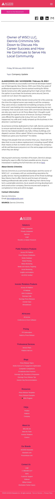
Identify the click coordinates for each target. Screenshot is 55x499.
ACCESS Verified (26, 275)
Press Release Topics (27, 363)
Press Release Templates (27, 392)
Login (27, 468)
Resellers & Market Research (27, 240)
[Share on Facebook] (36, 18)
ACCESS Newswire (27, 450)
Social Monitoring (26, 269)
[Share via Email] (52, 18)
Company (27, 416)
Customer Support (27, 476)
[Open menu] (51, 4)
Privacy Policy (48, 493)
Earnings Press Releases (27, 299)
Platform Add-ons (26, 350)
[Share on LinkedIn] (47, 18)
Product (26, 410)
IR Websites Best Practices (26, 371)
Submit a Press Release (26, 335)
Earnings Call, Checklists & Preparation (27, 374)
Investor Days (27, 302)
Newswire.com (26, 452)
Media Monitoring (26, 264)
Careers (26, 437)
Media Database (27, 258)
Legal (27, 237)
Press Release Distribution (27, 255)
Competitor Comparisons (27, 369)
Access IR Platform (27, 287)
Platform (26, 413)
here (43, 163)
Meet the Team (26, 431)
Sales (27, 473)
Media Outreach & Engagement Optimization (27, 366)
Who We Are (27, 429)
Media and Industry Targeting (27, 266)
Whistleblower (27, 305)
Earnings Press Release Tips (27, 377)
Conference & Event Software (27, 320)
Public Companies (27, 228)
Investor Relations (26, 434)
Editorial (26, 479)
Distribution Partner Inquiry (27, 485)
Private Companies (27, 231)
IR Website (26, 290)
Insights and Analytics (27, 272)
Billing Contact (26, 482)
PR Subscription (27, 332)
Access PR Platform (27, 252)
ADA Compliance (27, 293)
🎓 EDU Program (26, 398)
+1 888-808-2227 (26, 471)
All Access (27, 317)
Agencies (27, 234)
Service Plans (27, 348)
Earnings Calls (26, 296)
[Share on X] (41, 18)
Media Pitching (27, 261)
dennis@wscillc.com (15, 198)
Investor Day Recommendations (27, 380)
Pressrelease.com (26, 455)
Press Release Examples (27, 395)
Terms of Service (37, 493)
